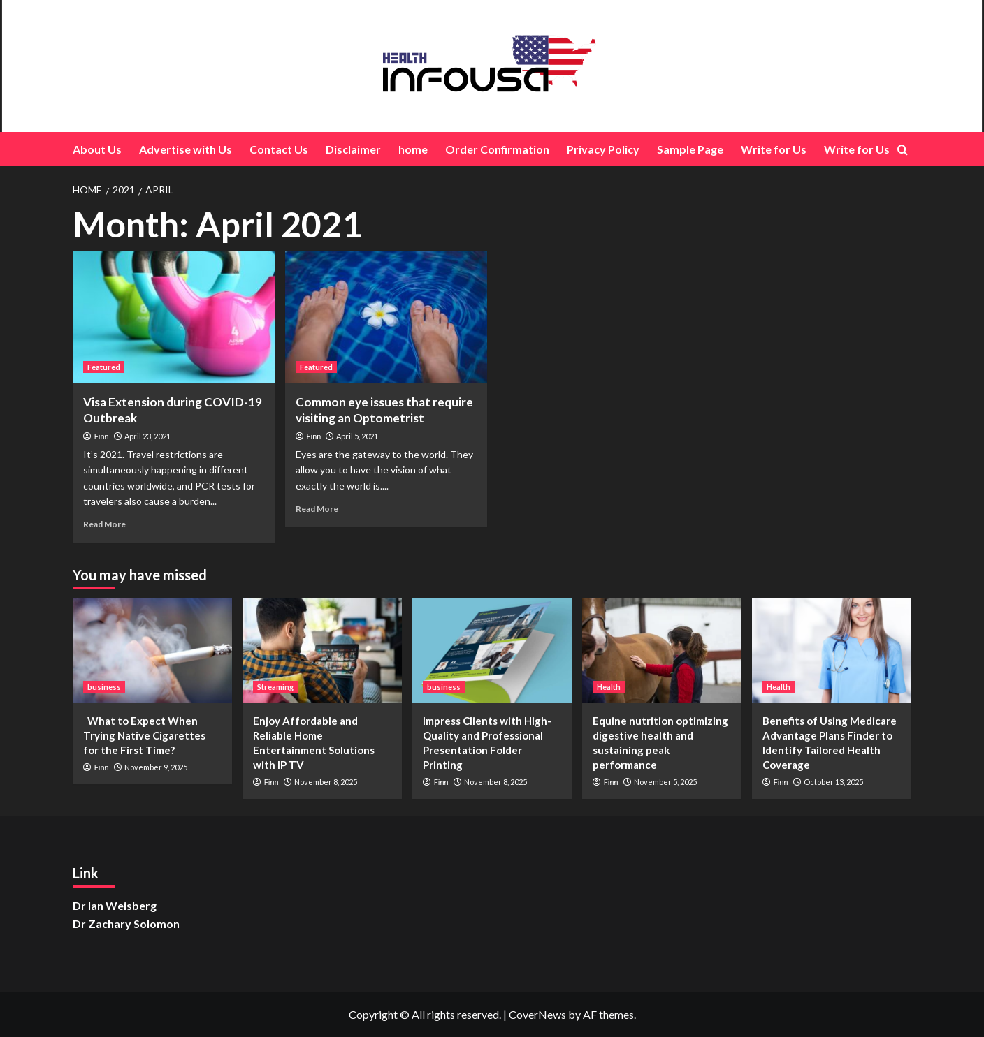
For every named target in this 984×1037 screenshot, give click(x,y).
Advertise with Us (185, 149)
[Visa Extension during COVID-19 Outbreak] (174, 317)
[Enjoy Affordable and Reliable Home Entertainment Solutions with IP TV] (322, 650)
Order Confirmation (497, 149)
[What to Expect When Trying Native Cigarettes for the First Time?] (152, 650)
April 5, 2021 (357, 436)
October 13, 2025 (833, 781)
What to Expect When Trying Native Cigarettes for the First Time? (144, 735)
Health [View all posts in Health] (609, 686)
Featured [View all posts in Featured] (103, 367)
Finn (101, 436)
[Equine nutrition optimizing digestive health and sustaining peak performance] (661, 650)
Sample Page (690, 149)
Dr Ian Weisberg (115, 905)
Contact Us (278, 149)
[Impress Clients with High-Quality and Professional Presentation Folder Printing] (492, 650)
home (413, 149)
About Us (97, 149)
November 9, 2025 (155, 767)
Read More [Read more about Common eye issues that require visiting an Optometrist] (317, 508)
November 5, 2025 (665, 781)
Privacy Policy (603, 149)
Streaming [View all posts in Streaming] (275, 686)
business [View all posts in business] (104, 686)
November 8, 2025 (325, 781)
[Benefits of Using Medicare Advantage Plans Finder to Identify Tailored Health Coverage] (831, 650)
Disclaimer (353, 149)
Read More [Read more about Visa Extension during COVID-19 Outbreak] (104, 524)
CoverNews (537, 1014)
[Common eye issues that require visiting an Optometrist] (386, 317)
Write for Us (773, 149)
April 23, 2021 (147, 436)
